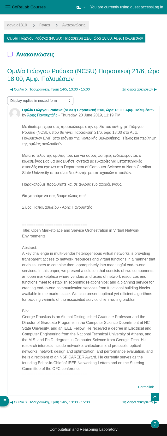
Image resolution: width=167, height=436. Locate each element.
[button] (81, 7)
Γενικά (44, 25)
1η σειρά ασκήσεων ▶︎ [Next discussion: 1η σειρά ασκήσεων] (139, 89)
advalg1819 (17, 25)
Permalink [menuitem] (146, 387)
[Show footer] (155, 424)
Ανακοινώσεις (73, 25)
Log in (158, 7)
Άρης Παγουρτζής (42, 115)
